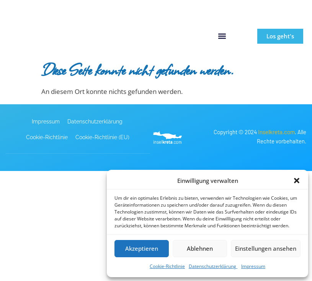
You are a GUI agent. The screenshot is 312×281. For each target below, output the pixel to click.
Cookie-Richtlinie (167, 266)
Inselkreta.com (276, 131)
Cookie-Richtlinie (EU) (102, 137)
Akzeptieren (141, 248)
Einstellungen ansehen (265, 248)
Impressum (253, 266)
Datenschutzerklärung (213, 266)
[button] (297, 180)
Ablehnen (200, 248)
